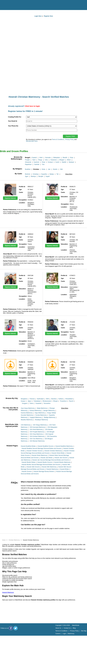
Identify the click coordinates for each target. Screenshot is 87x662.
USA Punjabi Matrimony (37, 432)
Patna (31, 403)
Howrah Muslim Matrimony (62, 462)
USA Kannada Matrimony (37, 427)
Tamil (33, 160)
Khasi (43, 162)
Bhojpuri (62, 160)
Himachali (28, 162)
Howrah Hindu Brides (58, 453)
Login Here (38, 16)
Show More (68, 174)
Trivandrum (63, 401)
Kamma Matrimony (27, 413)
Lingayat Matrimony (36, 417)
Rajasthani (28, 164)
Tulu (43, 164)
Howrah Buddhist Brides (28, 446)
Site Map (83, 631)
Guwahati (38, 403)
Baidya (52, 174)
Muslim (55, 169)
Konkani (50, 162)
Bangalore (24, 399)
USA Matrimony (25, 425)
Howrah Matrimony (52, 469)
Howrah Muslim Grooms (44, 462)
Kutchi (57, 162)
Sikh (61, 169)
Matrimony (71, 633)
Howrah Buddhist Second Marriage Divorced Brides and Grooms (41, 448)
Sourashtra (47, 403)
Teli (57, 174)
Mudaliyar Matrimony (41, 420)
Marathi (65, 157)
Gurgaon (24, 403)
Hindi (41, 157)
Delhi (47, 399)
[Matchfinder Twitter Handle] (15, 628)
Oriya (71, 157)
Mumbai (53, 399)
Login (64, 633)
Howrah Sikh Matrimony (49, 467)
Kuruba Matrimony (41, 415)
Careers (57, 633)
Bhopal (55, 401)
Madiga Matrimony (49, 417)
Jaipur (29, 401)
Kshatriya (36, 174)
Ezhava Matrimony (35, 410)
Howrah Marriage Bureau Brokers (44, 471)
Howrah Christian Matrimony (53, 451)
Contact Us (67, 628)
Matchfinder (75, 625)
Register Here (48, 16)
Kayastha (44, 174)
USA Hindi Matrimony (36, 429)
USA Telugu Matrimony (40, 425)
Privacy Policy (69, 139)
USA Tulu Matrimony (36, 438)
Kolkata (60, 399)
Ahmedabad (69, 399)
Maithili (64, 162)
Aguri (26, 176)
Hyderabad (40, 399)
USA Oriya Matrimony (36, 434)
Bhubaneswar (47, 401)
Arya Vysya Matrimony (28, 408)
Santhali (36, 164)
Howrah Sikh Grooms (33, 467)
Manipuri (71, 162)
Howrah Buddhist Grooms (46, 446)
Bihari (69, 160)
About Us (58, 628)
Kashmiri (36, 162)
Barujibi (40, 176)
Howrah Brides (64, 469)
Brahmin (27, 174)
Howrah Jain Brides (47, 457)
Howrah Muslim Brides (28, 462)
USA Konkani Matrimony (37, 436)
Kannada (48, 157)
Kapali (47, 176)
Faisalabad (37, 401)
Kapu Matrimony (40, 413)
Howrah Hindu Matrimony (39, 455)
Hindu (43, 169)
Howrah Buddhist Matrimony (64, 446)
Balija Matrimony (42, 408)
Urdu (46, 160)
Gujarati (34, 157)
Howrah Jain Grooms (61, 457)
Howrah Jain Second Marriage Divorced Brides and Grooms (50, 460)
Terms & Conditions (58, 139)
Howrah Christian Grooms (35, 451)
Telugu (40, 160)
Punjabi (27, 160)
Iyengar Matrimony (49, 410)
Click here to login (32, 106)
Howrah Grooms (27, 471)
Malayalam (56, 157)
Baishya (33, 176)
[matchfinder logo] (11, 5)
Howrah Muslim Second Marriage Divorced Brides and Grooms (41, 464)
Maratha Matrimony (27, 420)
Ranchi (71, 401)
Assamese (53, 160)
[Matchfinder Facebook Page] (11, 628)
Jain (49, 169)
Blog (74, 628)
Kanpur (23, 401)
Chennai (32, 399)
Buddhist (27, 169)
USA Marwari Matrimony (37, 441)
